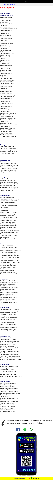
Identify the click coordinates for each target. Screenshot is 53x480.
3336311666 (34, 478)
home (4, 5)
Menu (26, 1)
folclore (12, 5)
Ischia (28, 478)
